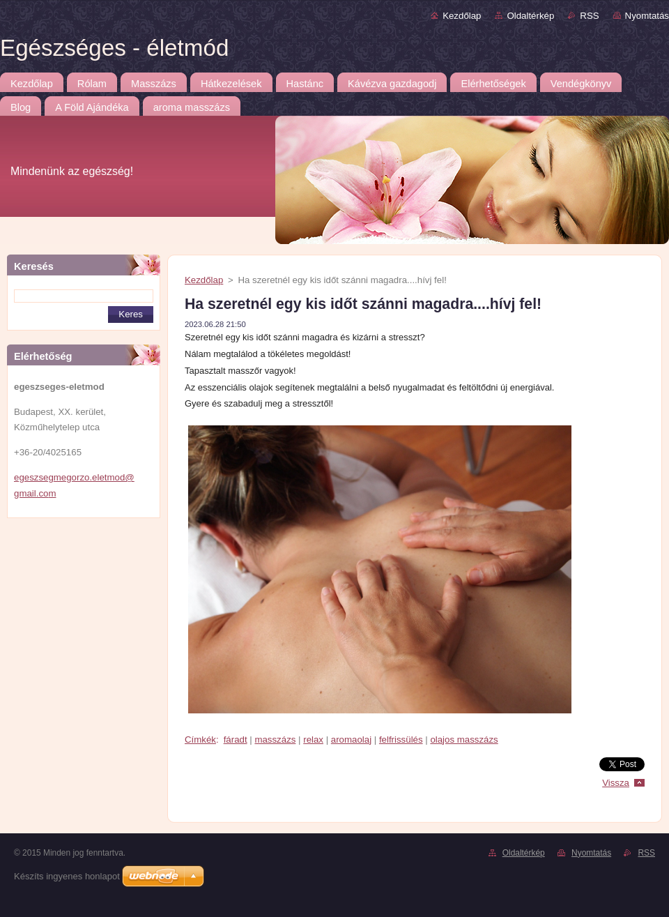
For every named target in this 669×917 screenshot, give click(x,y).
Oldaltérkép (530, 15)
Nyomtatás (647, 15)
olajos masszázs (464, 739)
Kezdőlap (462, 15)
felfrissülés (401, 739)
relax (313, 739)
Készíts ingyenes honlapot (67, 876)
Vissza (615, 783)
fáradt (235, 739)
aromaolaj (351, 739)
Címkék (200, 739)
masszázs (274, 739)
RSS (589, 15)
